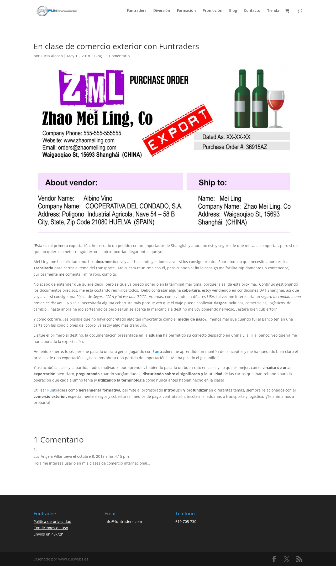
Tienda (273, 11)
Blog (233, 11)
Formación (186, 11)
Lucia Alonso (52, 55)
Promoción (212, 11)
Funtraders (136, 11)
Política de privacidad (52, 521)
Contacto (252, 11)
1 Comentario (118, 55)
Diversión (161, 11)
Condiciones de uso (51, 527)
